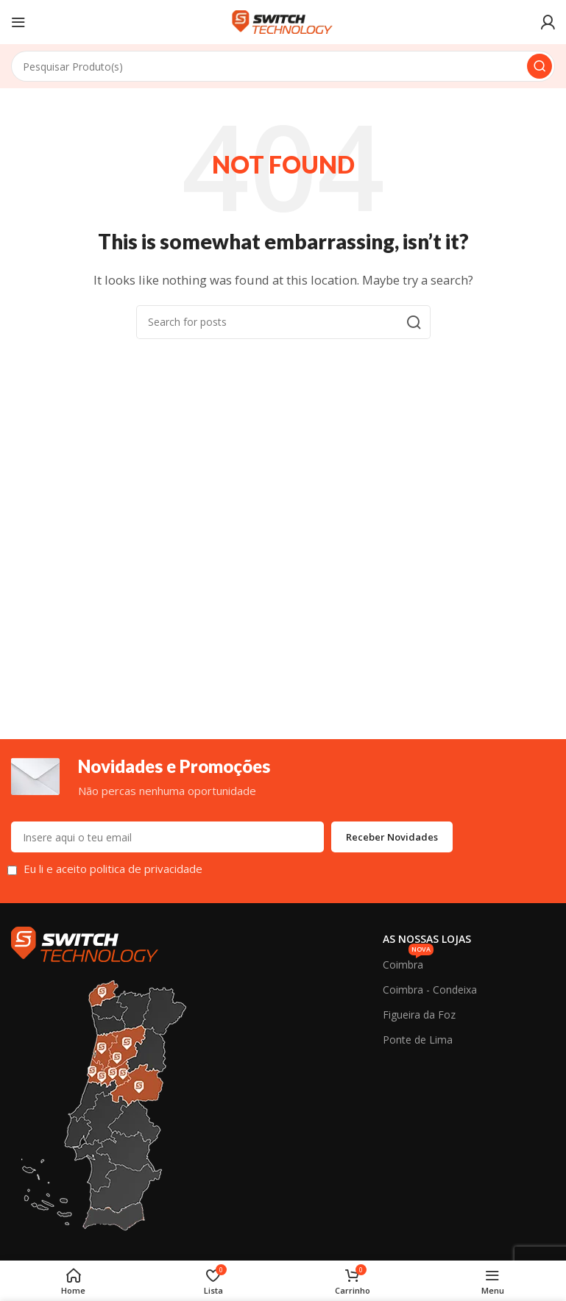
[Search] (283, 66)
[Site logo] (283, 20)
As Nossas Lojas (427, 940)
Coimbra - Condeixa (430, 990)
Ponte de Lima (418, 1040)
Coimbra (408, 962)
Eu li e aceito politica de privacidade (113, 869)
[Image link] (84, 942)
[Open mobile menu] (18, 22)
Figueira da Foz (419, 1015)
